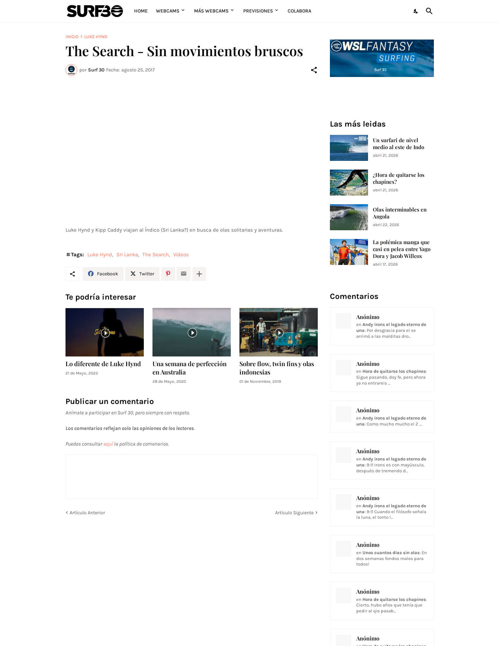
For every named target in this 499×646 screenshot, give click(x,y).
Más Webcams (211, 11)
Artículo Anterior (87, 513)
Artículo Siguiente (294, 513)
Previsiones (258, 11)
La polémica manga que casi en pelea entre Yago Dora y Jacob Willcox (401, 249)
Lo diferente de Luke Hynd (103, 364)
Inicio (72, 36)
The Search (155, 254)
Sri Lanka (127, 254)
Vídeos (181, 254)
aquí (108, 444)
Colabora (299, 11)
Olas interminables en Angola (400, 213)
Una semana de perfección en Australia (189, 368)
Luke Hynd (95, 36)
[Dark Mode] (416, 11)
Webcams (168, 11)
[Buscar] (428, 11)
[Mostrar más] (199, 274)
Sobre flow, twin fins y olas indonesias (276, 368)
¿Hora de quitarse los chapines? (398, 178)
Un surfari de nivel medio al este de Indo (398, 143)
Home (141, 11)
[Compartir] (314, 70)
